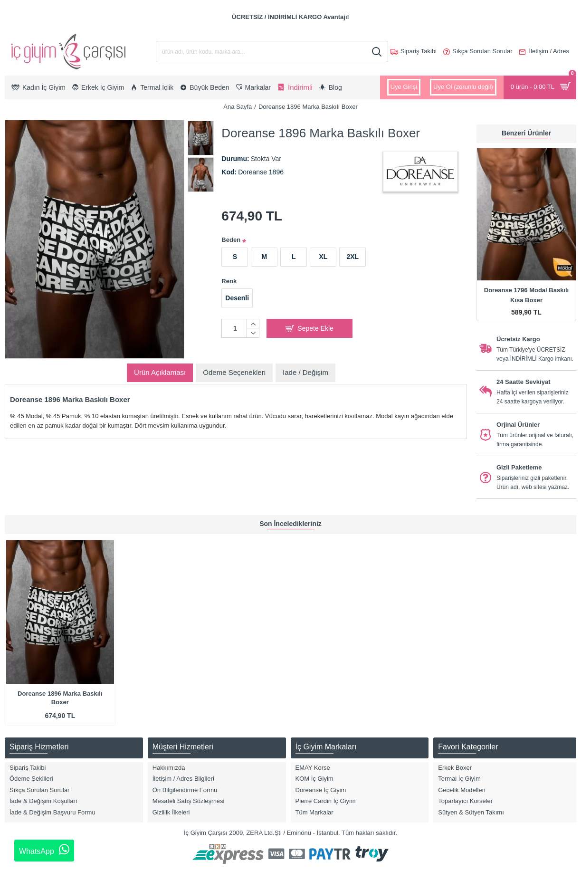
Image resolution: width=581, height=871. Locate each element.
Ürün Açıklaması (160, 372)
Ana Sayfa (237, 106)
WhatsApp (44, 849)
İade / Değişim (305, 372)
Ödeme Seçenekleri (234, 372)
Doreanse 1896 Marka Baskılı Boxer (60, 698)
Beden (230, 239)
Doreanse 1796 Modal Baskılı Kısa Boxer (526, 295)
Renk (229, 281)
